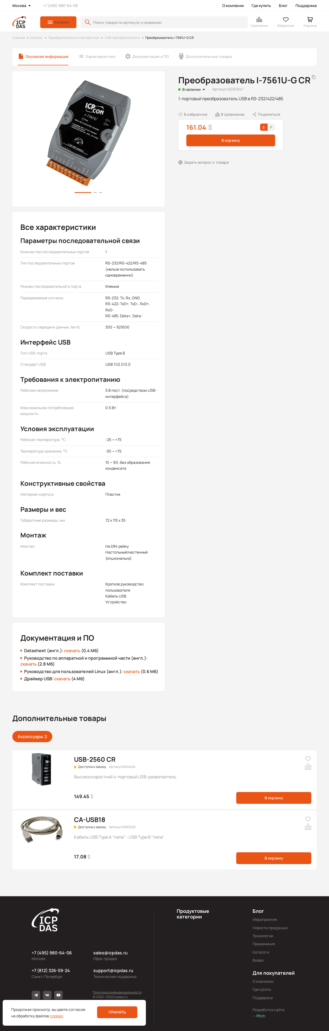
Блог (283, 5)
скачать (72, 650)
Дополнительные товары (209, 56)
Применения (264, 943)
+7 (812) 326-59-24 (51, 970)
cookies (56, 1015)
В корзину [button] (230, 140)
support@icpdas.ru (113, 970)
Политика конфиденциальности (117, 992)
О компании (233, 5)
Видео (258, 960)
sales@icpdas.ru (110, 953)
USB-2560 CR (95, 759)
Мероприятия (265, 919)
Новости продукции (270, 927)
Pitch (260, 1015)
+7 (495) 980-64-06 (60, 5)
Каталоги (261, 952)
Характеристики (100, 56)
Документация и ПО (150, 56)
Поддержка (306, 5)
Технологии (263, 935)
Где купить (261, 5)
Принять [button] (117, 1012)
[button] (58, 22)
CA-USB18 (89, 819)
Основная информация (46, 56)
